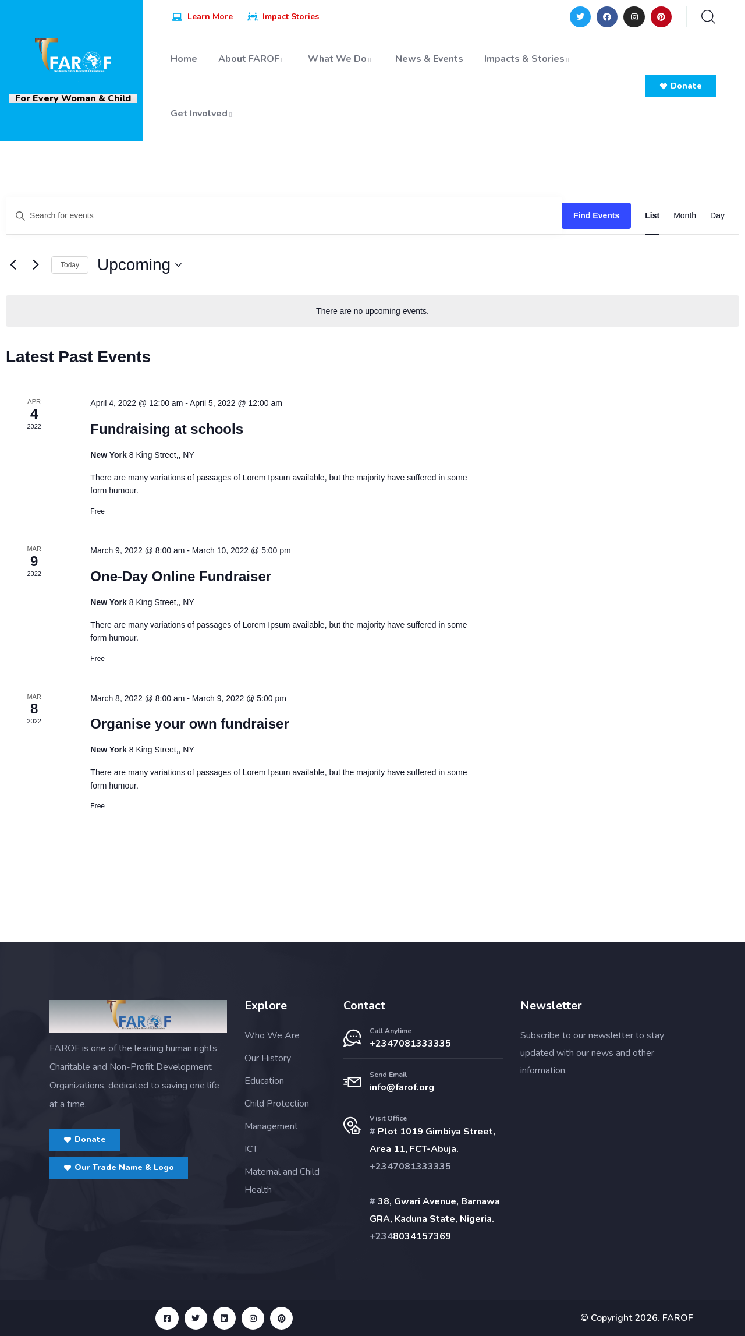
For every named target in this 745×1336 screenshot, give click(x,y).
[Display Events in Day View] (717, 215)
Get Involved (203, 113)
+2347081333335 (410, 1043)
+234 (381, 1236)
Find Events (596, 215)
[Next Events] (35, 265)
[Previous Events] (13, 265)
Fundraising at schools (166, 429)
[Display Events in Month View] (684, 215)
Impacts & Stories (528, 58)
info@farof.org (402, 1087)
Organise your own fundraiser (189, 723)
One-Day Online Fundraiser (180, 576)
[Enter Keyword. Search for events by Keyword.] (284, 215)
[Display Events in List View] (652, 215)
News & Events (429, 58)
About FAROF (252, 58)
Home (184, 58)
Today (70, 265)
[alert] (372, 311)
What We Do (341, 58)
